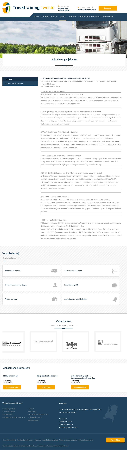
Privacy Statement (85, 440)
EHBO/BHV (32, 411)
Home (36, 16)
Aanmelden (115, 440)
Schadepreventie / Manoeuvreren (13, 417)
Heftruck (31, 409)
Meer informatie (12, 387)
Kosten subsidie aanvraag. (14, 84)
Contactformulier (107, 16)
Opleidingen (45, 16)
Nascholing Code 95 (9, 409)
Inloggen (107, 8)
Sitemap (38, 440)
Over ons (54, 16)
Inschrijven (46, 387)
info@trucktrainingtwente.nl (87, 9)
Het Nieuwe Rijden (8, 411)
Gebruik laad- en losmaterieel (38, 414)
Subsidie (62, 16)
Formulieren (72, 16)
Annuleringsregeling (50, 440)
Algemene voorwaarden (68, 440)
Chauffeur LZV (7, 414)
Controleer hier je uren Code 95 (88, 16)
